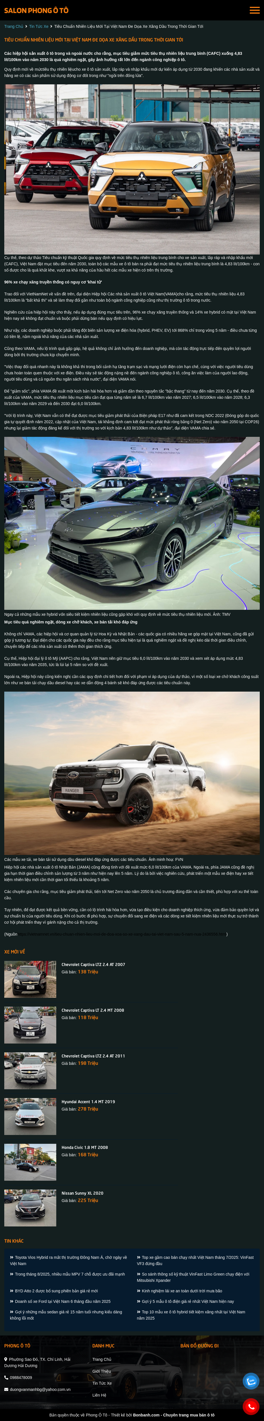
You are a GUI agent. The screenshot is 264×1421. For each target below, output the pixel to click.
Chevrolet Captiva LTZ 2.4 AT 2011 (93, 1055)
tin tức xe (38, 26)
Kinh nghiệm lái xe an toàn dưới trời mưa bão (179, 1291)
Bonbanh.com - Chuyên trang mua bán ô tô (174, 1415)
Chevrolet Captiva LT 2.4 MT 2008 (93, 1010)
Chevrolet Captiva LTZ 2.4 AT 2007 (93, 964)
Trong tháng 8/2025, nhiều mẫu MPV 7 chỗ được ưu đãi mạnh (67, 1274)
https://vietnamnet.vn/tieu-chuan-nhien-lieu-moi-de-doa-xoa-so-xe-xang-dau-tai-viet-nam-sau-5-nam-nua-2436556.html (121, 934)
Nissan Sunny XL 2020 (82, 1192)
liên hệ (99, 1395)
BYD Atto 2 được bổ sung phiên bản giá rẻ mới (54, 1291)
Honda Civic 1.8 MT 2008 (85, 1147)
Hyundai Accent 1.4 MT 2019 (88, 1101)
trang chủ (13, 26)
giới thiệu (101, 1371)
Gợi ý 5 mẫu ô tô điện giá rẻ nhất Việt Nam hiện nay (185, 1301)
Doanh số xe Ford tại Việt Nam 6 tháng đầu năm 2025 (60, 1301)
